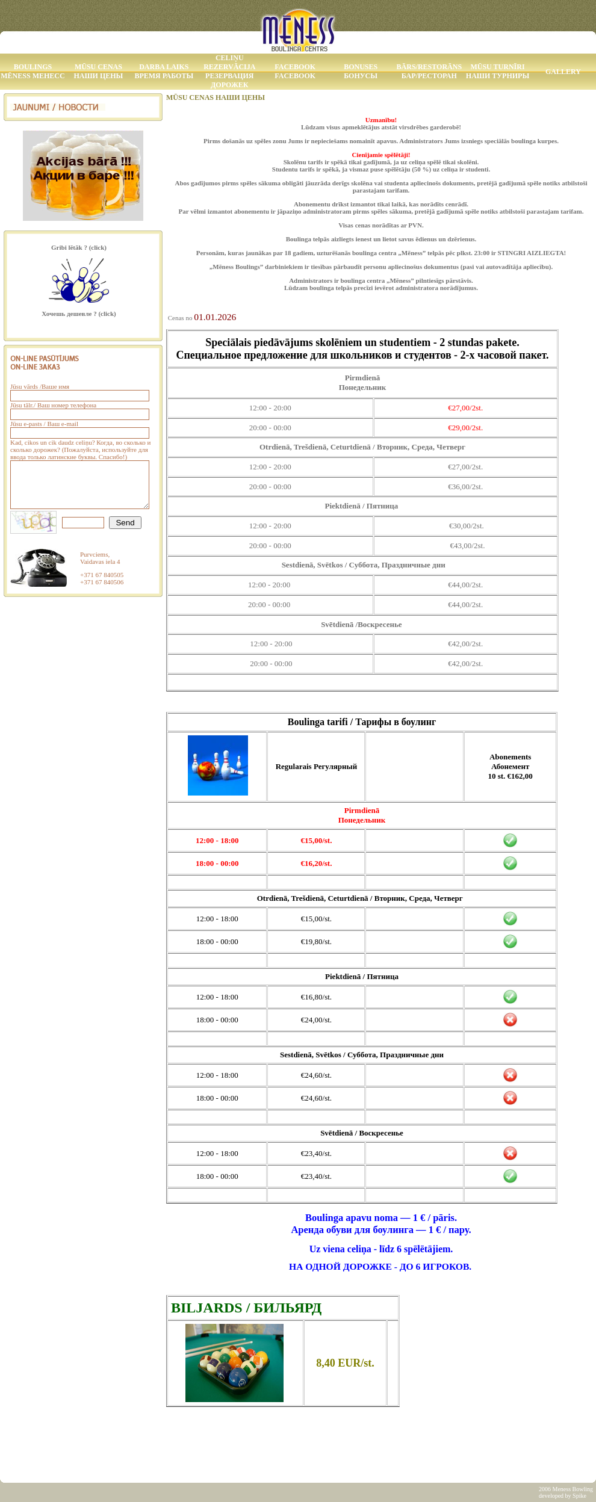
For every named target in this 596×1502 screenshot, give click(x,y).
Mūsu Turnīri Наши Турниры (497, 71)
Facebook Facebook (295, 71)
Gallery (563, 71)
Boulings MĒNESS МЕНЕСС (32, 71)
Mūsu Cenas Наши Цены (98, 71)
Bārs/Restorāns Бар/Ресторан (429, 71)
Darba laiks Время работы (163, 71)
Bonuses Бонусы (360, 71)
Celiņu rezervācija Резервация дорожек (229, 71)
